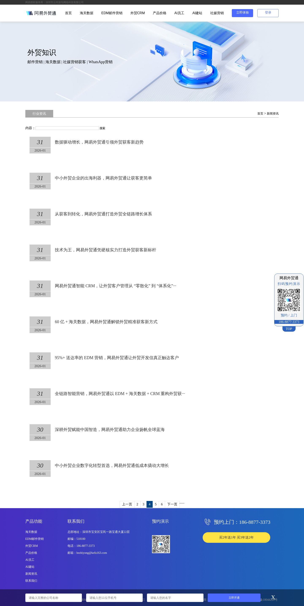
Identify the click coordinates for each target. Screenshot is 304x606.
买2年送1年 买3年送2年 (236, 537)
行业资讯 (39, 113)
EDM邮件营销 (111, 13)
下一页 (172, 504)
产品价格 (159, 13)
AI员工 (179, 13)
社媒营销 (217, 13)
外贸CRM (137, 13)
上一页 (127, 504)
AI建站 (197, 13)
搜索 (102, 128)
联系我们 (31, 580)
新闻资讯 (273, 113)
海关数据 (86, 13)
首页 (68, 13)
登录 (268, 12)
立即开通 (234, 597)
